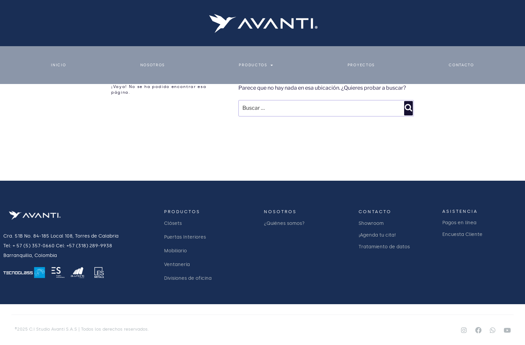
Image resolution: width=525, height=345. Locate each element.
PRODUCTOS (256, 65)
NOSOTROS (152, 65)
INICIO (58, 65)
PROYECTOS (361, 65)
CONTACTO (461, 65)
